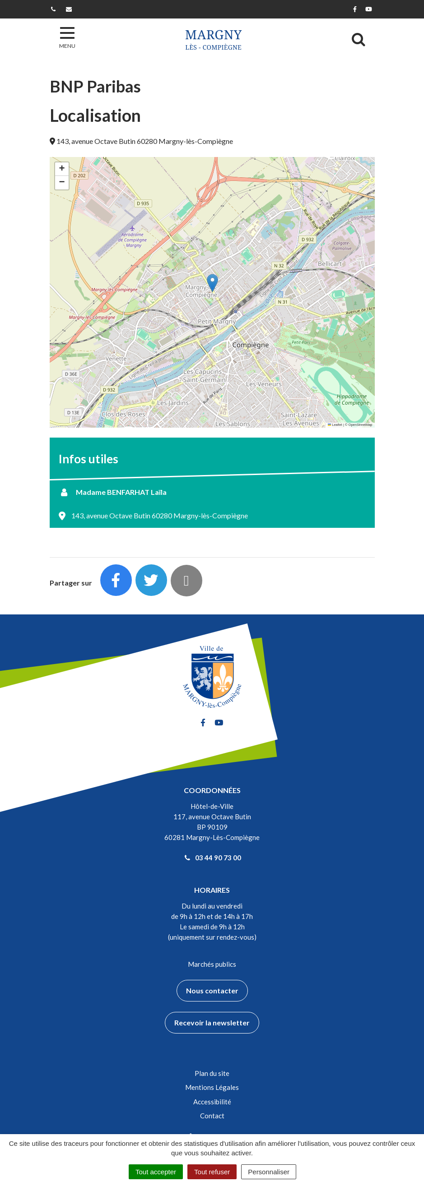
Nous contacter (212, 990)
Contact (212, 1116)
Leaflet (335, 425)
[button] (212, 283)
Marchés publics (212, 964)
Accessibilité (212, 1102)
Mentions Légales (212, 1087)
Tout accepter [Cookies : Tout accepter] (155, 1172)
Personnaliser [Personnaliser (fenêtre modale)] (268, 1172)
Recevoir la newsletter (212, 1022)
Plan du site (212, 1073)
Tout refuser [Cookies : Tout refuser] (212, 1172)
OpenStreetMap (361, 425)
